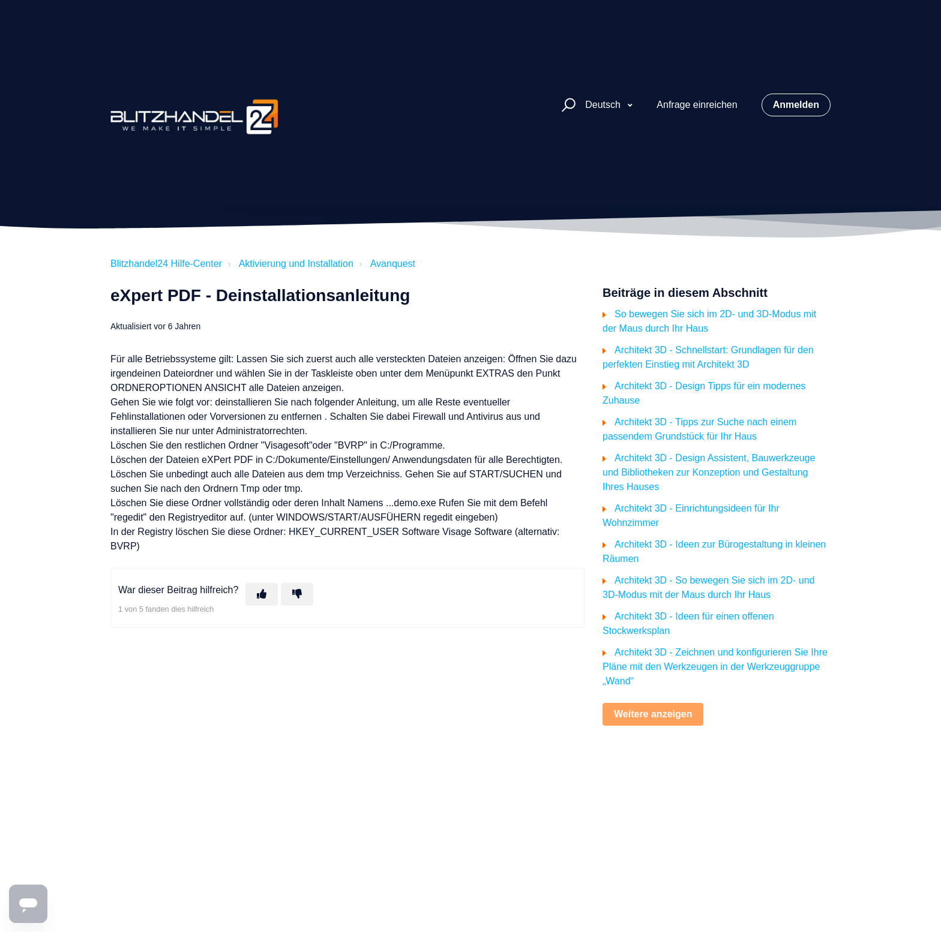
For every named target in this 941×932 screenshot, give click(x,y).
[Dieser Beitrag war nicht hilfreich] (297, 594)
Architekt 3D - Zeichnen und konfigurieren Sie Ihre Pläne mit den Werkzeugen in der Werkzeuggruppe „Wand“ (715, 666)
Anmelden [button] (796, 105)
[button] (567, 105)
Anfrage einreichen (697, 105)
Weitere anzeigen (653, 714)
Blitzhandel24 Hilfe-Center (166, 263)
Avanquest (392, 263)
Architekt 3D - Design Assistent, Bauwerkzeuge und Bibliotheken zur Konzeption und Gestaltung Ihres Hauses (709, 472)
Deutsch (604, 105)
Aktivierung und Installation (296, 263)
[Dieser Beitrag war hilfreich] (261, 594)
